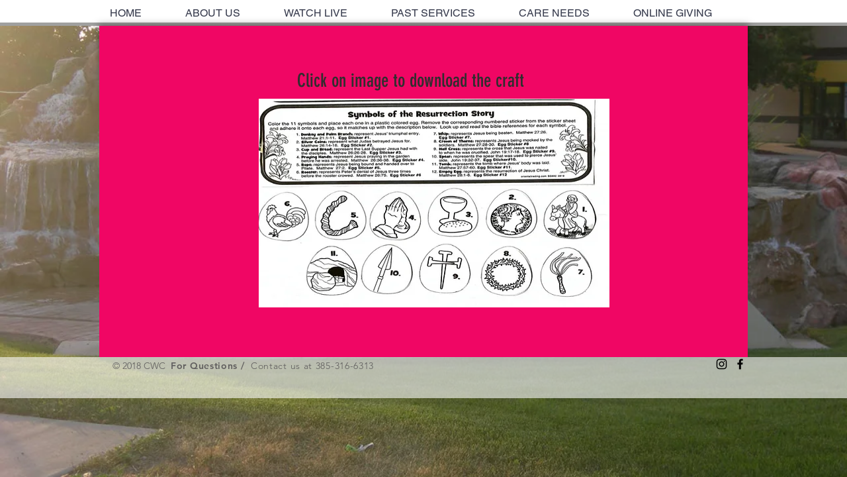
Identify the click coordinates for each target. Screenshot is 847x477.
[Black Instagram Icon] (722, 364)
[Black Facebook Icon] (740, 364)
